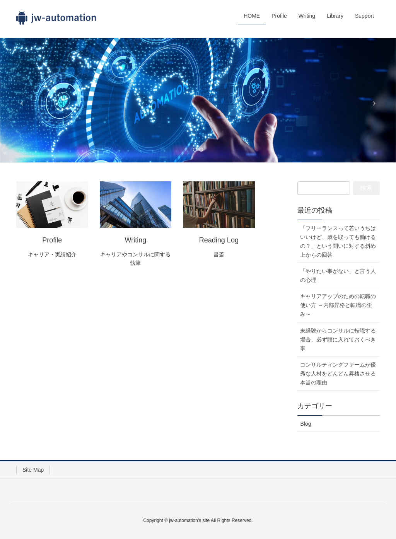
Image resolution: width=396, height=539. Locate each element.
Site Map (33, 470)
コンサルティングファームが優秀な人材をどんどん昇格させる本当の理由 (338, 373)
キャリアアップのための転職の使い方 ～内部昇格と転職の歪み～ (338, 305)
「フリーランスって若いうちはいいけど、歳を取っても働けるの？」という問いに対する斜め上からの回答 (338, 241)
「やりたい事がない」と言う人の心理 (338, 275)
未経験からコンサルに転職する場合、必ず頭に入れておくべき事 (338, 339)
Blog (305, 424)
